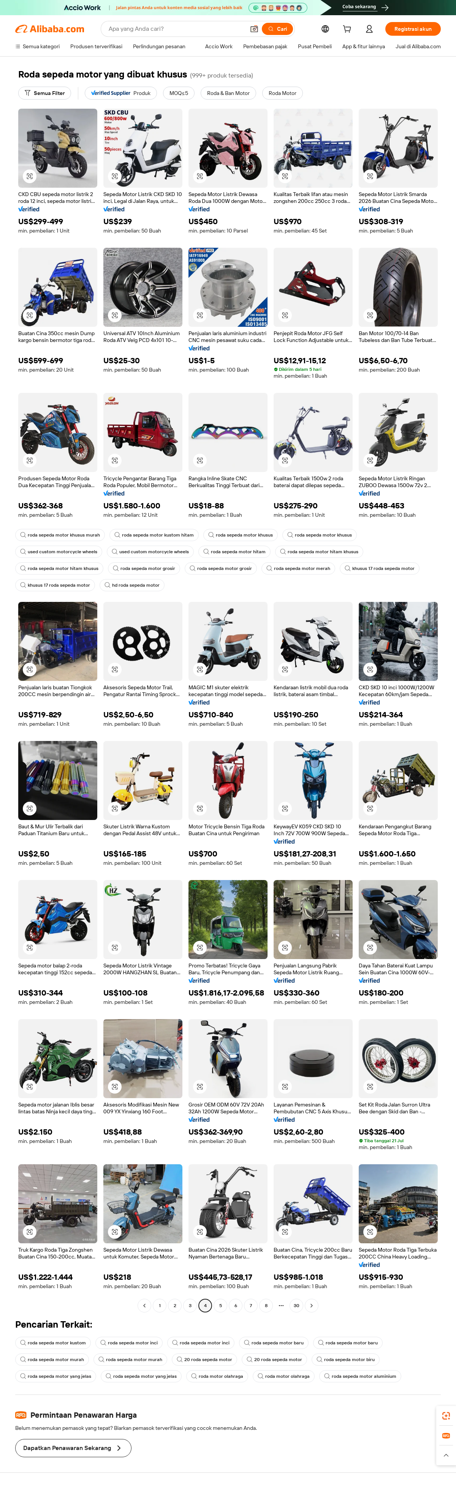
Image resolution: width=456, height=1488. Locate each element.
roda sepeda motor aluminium (360, 1376)
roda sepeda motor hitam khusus (319, 552)
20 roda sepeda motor (204, 1360)
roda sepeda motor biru (346, 1360)
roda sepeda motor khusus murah (60, 535)
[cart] (348, 30)
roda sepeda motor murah (52, 1360)
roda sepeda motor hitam (234, 552)
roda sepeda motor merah (298, 568)
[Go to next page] (311, 1305)
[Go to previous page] (144, 1305)
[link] (446, 1416)
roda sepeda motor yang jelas (55, 1376)
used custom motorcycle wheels (58, 552)
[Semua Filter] (44, 93)
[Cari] (277, 29)
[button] (254, 28)
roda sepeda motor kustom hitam (154, 535)
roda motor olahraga (217, 1376)
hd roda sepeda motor (132, 585)
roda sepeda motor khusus (240, 535)
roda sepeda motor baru (274, 1343)
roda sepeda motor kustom (53, 1343)
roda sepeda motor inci (129, 1343)
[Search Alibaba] (176, 29)
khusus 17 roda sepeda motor (380, 568)
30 (296, 1305)
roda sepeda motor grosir (144, 568)
